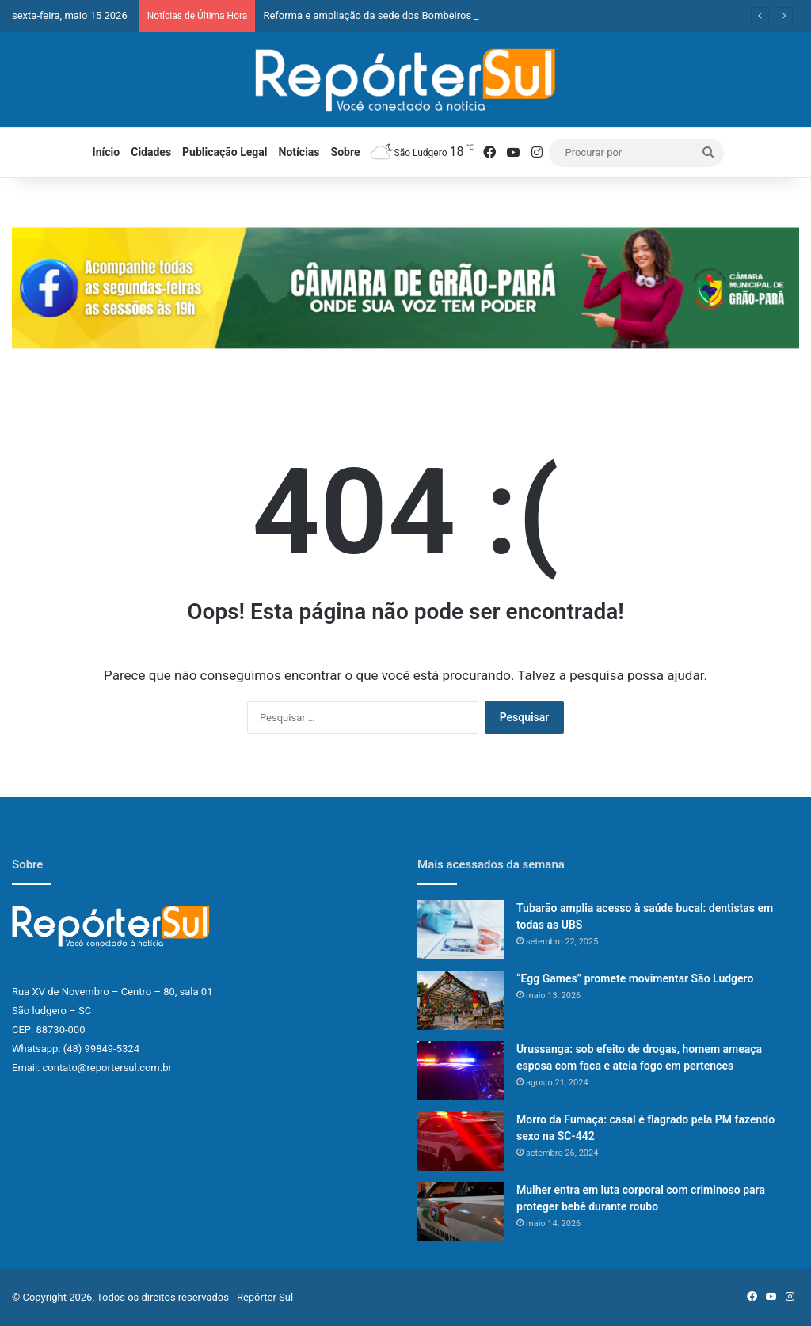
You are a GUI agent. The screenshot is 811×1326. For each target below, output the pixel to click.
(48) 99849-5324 (101, 1048)
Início (106, 152)
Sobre (345, 152)
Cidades (151, 152)
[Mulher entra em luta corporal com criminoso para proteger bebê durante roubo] (460, 1211)
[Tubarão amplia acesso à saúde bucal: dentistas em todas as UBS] (460, 929)
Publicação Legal (224, 152)
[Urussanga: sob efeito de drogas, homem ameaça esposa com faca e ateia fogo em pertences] (460, 1070)
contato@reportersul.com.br (107, 1067)
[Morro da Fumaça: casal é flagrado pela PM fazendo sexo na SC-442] (460, 1141)
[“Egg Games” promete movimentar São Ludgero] (460, 1000)
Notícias (299, 152)
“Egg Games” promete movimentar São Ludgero (634, 978)
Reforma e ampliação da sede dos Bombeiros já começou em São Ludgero (433, 15)
